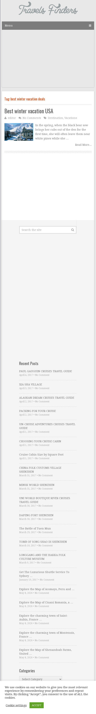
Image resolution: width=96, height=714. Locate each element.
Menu (9, 25)
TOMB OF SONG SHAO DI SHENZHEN (43, 541)
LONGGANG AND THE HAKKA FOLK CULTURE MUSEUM (42, 556)
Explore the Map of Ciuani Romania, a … (46, 602)
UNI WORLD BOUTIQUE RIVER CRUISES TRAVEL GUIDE (44, 500)
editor (12, 117)
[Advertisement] (48, 60)
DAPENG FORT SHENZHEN (36, 515)
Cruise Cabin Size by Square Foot (41, 454)
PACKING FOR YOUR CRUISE (37, 410)
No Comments (32, 117)
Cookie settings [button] (16, 705)
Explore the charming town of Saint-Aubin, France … (43, 617)
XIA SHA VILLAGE (30, 384)
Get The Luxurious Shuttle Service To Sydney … (44, 574)
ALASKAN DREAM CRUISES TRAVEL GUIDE (46, 397)
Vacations (70, 117)
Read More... (83, 144)
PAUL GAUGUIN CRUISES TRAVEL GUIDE (45, 371)
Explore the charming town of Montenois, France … (47, 634)
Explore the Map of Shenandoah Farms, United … (45, 651)
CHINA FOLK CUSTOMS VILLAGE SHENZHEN (40, 469)
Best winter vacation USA (28, 111)
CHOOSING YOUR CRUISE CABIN (40, 441)
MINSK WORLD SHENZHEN (36, 484)
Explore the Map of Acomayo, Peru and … (46, 589)
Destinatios (55, 117)
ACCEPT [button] (36, 705)
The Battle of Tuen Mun (35, 528)
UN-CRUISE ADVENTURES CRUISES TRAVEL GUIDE (47, 426)
